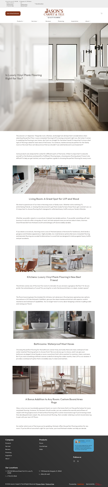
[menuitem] (20, 21)
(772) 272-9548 (10, 6)
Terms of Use (50, 484)
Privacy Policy (40, 484)
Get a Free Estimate (13, 13)
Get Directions (10, 4)
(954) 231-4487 (24, 6)
